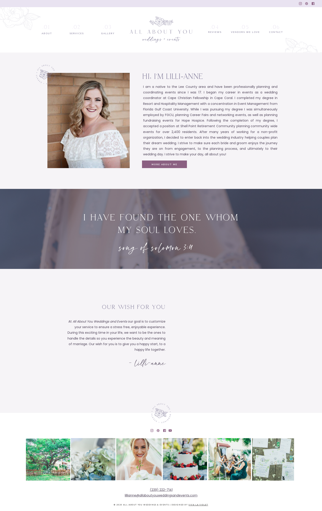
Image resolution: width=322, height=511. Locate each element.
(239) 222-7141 (161, 490)
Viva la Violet (198, 505)
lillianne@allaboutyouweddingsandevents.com (161, 495)
